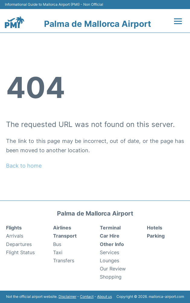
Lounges (109, 260)
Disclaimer (67, 296)
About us (104, 296)
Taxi (57, 252)
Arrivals (14, 236)
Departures (19, 244)
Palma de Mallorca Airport (97, 24)
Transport (65, 236)
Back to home (24, 166)
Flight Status (20, 252)
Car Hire (109, 236)
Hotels (154, 228)
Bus (57, 244)
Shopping (111, 277)
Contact (86, 296)
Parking (156, 236)
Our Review (113, 269)
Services (109, 252)
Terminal (110, 228)
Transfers (63, 260)
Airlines (62, 228)
